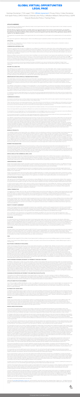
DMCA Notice (23, 16)
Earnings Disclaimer (14, 13)
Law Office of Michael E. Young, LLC (21, 380)
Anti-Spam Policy (11, 16)
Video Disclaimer (67, 13)
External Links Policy (37, 16)
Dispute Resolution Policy (34, 18)
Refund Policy (64, 16)
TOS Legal (25, 13)
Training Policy (50, 18)
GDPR (73, 16)
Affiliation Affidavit (51, 16)
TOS (32, 13)
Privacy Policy (55, 13)
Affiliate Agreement (42, 13)
